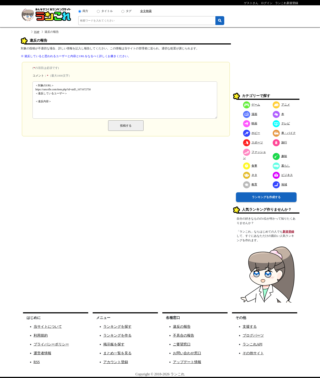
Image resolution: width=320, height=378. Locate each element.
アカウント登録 (115, 362)
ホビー (251, 133)
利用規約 (41, 335)
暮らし (281, 165)
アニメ (281, 104)
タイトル (107, 11)
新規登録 (288, 231)
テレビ (281, 123)
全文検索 (146, 11)
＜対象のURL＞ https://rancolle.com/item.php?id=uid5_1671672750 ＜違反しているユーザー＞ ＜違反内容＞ (125, 100)
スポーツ (253, 142)
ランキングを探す (117, 326)
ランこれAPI (253, 344)
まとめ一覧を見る (117, 353)
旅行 (280, 142)
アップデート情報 (187, 362)
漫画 (250, 114)
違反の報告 (182, 326)
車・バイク (284, 133)
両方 (85, 11)
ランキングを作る (117, 335)
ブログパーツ (253, 335)
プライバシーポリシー (51, 344)
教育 (250, 184)
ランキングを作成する (266, 197)
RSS (37, 362)
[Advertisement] (266, 65)
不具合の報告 (183, 335)
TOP (36, 31)
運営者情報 (42, 353)
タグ (129, 11)
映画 (250, 123)
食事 (250, 165)
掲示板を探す (114, 344)
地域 (280, 184)
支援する (250, 326)
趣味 (280, 156)
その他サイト (253, 353)
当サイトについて (48, 326)
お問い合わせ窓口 (187, 353)
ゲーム (251, 104)
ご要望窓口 (182, 344)
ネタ (250, 175)
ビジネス (283, 175)
